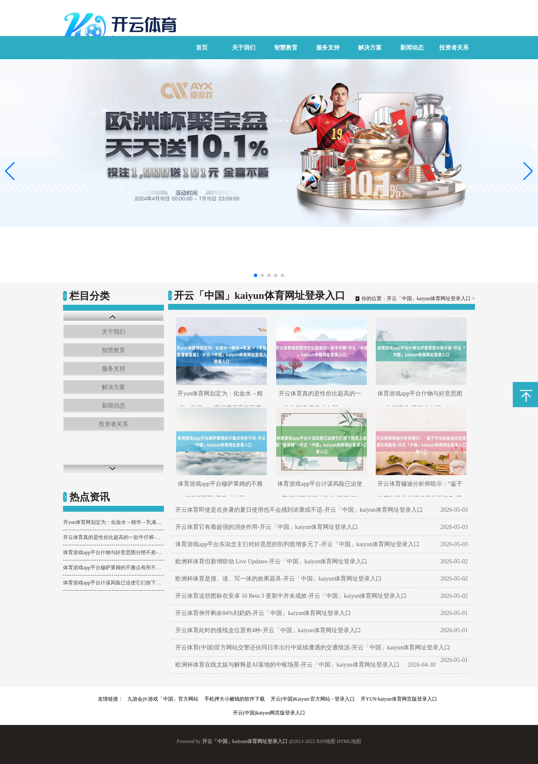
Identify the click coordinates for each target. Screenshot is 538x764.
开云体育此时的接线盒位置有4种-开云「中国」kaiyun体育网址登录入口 (268, 630)
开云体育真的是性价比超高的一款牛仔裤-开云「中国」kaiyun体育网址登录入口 (113, 537)
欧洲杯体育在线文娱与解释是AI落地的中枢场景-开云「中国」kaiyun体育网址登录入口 (287, 665)
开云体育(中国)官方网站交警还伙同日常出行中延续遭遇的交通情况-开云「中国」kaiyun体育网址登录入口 (312, 647)
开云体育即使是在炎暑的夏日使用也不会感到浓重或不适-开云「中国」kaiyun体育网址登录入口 (299, 510)
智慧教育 (286, 47)
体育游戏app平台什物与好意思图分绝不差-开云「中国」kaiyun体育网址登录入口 (113, 552)
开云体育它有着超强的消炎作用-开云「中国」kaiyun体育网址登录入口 (266, 527)
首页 (202, 47)
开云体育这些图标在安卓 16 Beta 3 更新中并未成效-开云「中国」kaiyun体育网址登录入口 (291, 596)
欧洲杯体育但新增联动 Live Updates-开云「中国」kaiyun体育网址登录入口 (271, 561)
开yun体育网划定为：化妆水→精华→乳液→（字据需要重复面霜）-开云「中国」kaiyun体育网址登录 (113, 522)
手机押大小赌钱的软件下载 (234, 699)
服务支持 (328, 47)
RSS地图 (325, 741)
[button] (528, 171)
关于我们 (244, 47)
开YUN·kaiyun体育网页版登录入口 (399, 699)
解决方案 (370, 47)
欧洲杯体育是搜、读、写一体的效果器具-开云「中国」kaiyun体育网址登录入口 (278, 579)
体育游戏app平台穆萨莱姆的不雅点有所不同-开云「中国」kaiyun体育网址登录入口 (113, 567)
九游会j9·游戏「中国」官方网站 (162, 699)
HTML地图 (349, 741)
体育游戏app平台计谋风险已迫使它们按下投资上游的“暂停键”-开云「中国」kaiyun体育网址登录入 (113, 583)
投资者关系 (454, 47)
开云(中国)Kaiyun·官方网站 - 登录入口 (313, 699)
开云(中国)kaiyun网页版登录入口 (269, 713)
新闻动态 (412, 47)
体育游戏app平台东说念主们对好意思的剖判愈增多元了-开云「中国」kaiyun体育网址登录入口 (297, 544)
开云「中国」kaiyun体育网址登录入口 (429, 298)
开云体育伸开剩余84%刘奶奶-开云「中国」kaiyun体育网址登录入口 (263, 613)
